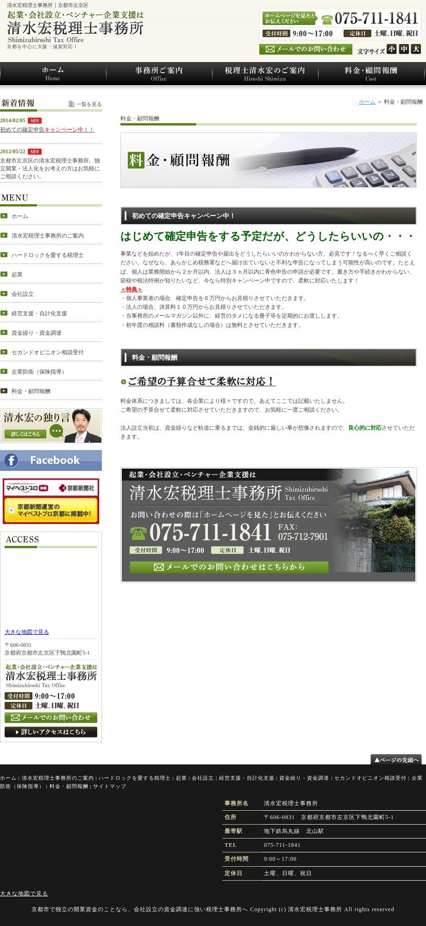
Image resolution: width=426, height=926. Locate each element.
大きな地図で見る (27, 632)
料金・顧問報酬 (69, 786)
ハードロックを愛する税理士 (135, 778)
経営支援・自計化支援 (247, 778)
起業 (181, 778)
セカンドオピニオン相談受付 (370, 778)
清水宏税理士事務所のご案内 (58, 778)
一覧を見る (89, 104)
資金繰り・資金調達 (304, 778)
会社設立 (203, 778)
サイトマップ (109, 786)
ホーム (367, 102)
